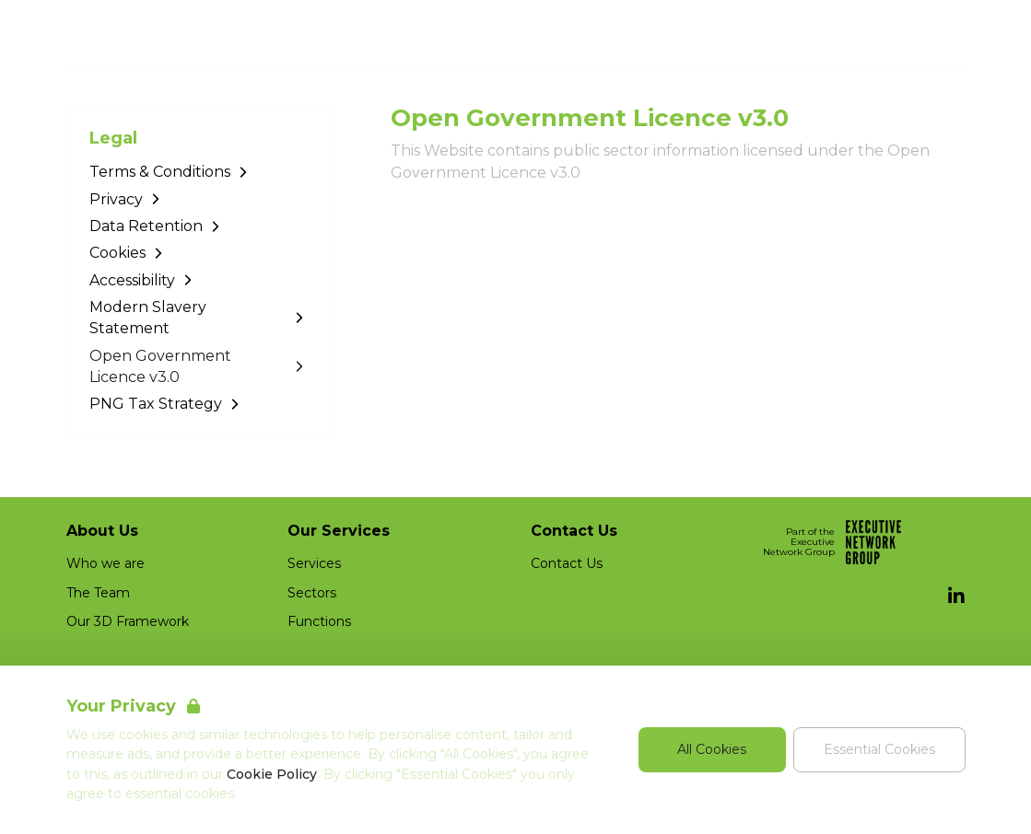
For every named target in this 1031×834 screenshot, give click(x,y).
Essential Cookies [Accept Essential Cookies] (879, 749)
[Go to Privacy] (199, 199)
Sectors (311, 593)
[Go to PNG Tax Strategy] (199, 403)
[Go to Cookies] (199, 252)
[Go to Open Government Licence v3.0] (199, 366)
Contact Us (567, 563)
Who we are (105, 563)
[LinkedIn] (956, 596)
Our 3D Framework (127, 621)
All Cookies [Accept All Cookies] (711, 749)
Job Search (781, 33)
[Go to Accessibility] (199, 280)
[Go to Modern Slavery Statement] (199, 318)
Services (314, 563)
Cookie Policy (272, 774)
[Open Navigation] (943, 33)
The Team (98, 593)
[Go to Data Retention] (199, 226)
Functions (319, 621)
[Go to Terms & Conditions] (199, 171)
